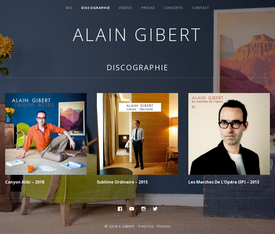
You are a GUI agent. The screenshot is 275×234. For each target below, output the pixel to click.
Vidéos (125, 7)
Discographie (95, 7)
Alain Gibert (137, 34)
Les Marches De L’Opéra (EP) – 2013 (223, 182)
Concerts (173, 7)
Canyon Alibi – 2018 (24, 182)
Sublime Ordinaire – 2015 (122, 182)
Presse (148, 7)
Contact (200, 7)
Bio (69, 7)
